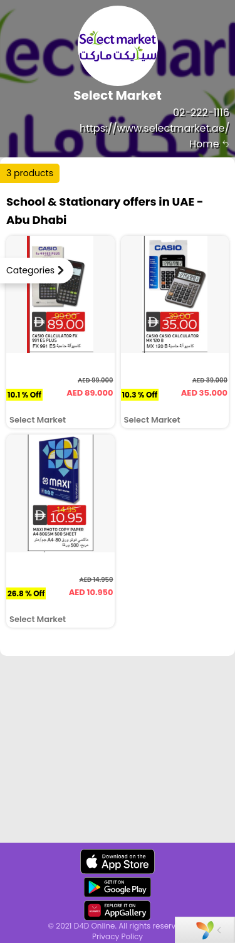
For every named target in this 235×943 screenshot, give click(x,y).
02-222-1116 (201, 112)
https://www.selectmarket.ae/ (154, 128)
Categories (30, 270)
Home (209, 144)
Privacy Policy (117, 936)
